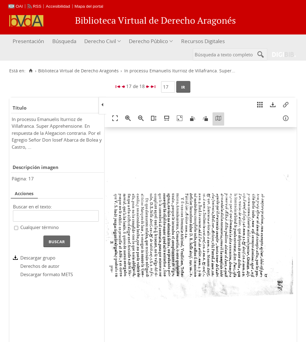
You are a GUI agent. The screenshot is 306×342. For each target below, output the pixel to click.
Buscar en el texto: (32, 206)
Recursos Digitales (203, 41)
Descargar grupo (37, 258)
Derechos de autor (39, 266)
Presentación (28, 41)
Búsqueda (64, 41)
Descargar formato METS (46, 274)
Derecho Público (148, 41)
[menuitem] (29, 41)
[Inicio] (30, 71)
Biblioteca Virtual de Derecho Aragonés (78, 71)
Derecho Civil (100, 41)
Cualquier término (39, 227)
